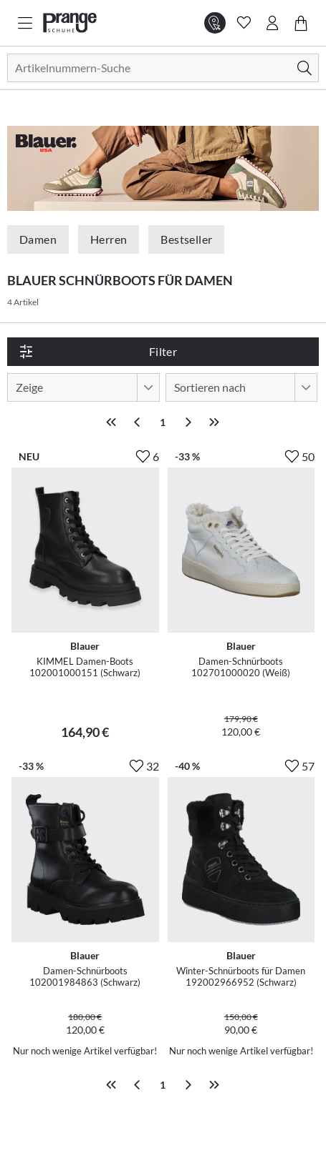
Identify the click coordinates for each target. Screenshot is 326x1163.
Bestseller (186, 239)
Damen (38, 239)
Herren (108, 239)
